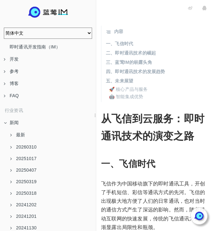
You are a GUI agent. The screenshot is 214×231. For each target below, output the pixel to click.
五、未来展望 (119, 80)
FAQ (11, 95)
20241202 (23, 204)
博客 (11, 83)
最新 (17, 134)
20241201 (23, 216)
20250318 (23, 193)
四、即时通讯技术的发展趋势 (135, 71)
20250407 (23, 170)
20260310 (23, 147)
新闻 (11, 122)
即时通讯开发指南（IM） (35, 46)
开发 (11, 59)
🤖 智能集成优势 (126, 96)
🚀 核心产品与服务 (128, 89)
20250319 (23, 181)
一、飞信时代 (119, 43)
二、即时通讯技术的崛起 (131, 53)
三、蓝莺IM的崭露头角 (129, 62)
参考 (11, 71)
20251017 (23, 158)
